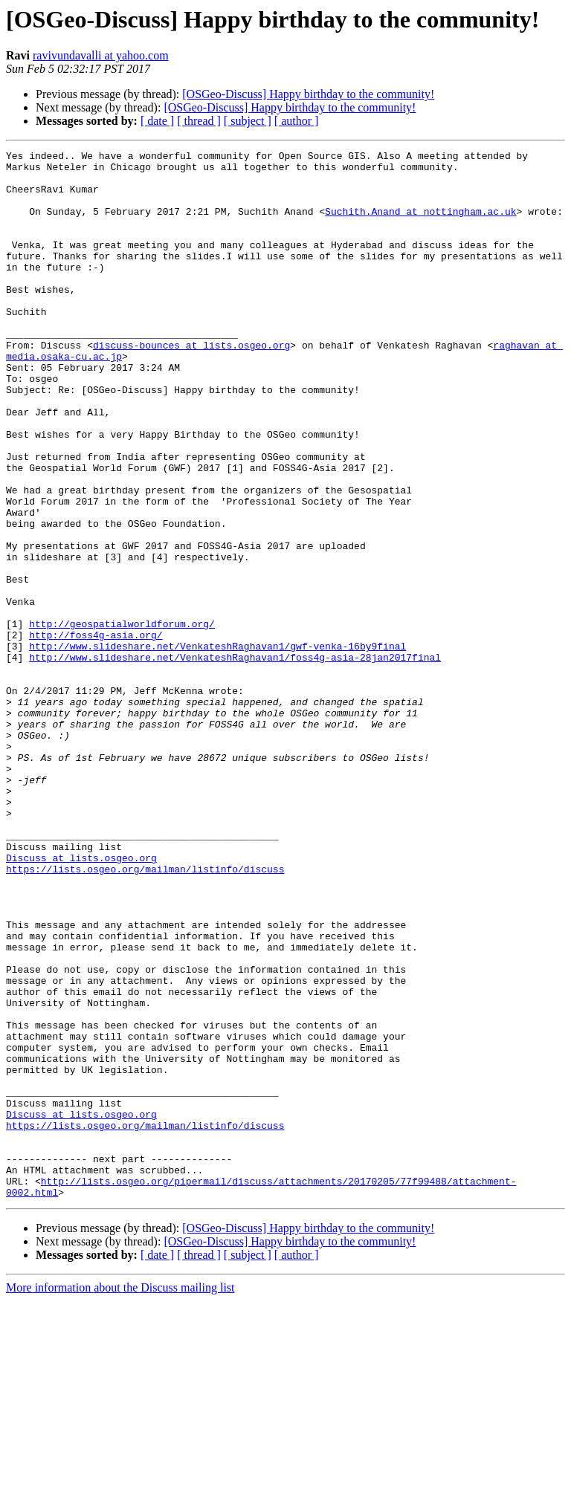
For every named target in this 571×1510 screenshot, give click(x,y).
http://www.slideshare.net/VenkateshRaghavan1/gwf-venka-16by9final (217, 746)
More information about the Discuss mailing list (120, 1497)
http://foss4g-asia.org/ (95, 732)
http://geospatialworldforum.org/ (122, 719)
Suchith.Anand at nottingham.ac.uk (420, 224)
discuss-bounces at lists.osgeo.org (191, 385)
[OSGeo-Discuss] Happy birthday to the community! (308, 94)
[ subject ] (247, 120)
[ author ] (296, 120)
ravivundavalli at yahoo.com (101, 55)
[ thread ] (199, 120)
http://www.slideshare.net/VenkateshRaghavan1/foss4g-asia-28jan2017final (235, 759)
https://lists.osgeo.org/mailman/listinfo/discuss (145, 1013)
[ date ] (157, 120)
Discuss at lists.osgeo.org (81, 1000)
